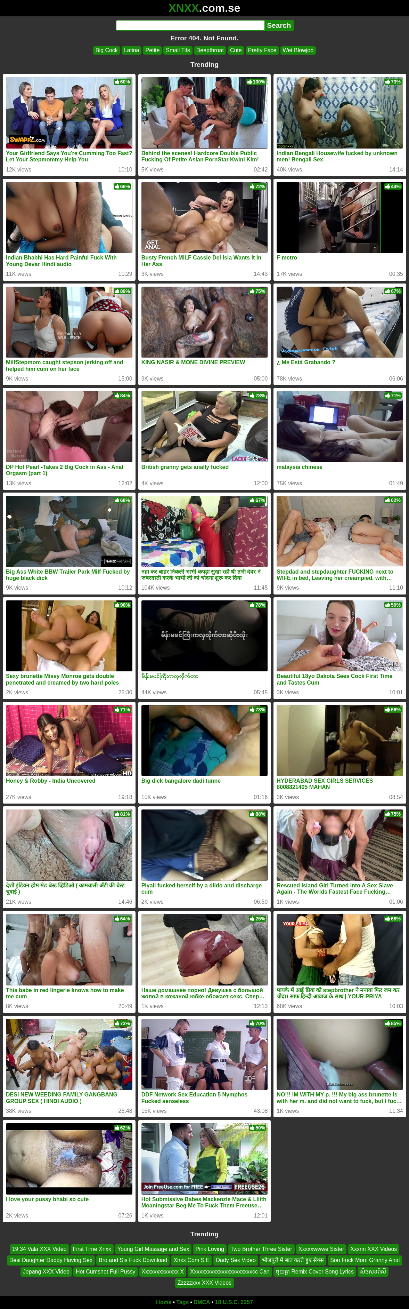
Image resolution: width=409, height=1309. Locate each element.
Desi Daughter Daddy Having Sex (50, 1260)
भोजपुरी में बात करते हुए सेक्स (293, 1260)
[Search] (190, 25)
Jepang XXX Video (46, 1272)
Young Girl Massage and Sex (153, 1249)
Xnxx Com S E (191, 1260)
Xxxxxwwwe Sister (321, 1249)
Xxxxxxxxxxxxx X (163, 1272)
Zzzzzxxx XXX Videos (204, 1283)
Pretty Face (262, 50)
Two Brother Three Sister (261, 1249)
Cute (236, 50)
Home (163, 1302)
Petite (152, 50)
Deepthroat (210, 50)
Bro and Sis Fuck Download (133, 1260)
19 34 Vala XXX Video (39, 1249)
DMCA (202, 1302)
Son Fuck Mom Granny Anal (365, 1260)
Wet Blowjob (298, 50)
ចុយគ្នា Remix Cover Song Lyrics (315, 1272)
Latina (131, 50)
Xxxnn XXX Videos (373, 1249)
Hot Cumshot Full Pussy (106, 1272)
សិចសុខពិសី (373, 1272)
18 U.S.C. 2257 (234, 1302)
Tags (182, 1302)
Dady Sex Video (235, 1260)
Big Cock (107, 50)
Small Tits (178, 50)
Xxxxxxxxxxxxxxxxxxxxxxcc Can (229, 1272)
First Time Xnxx (92, 1249)
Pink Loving (209, 1249)
